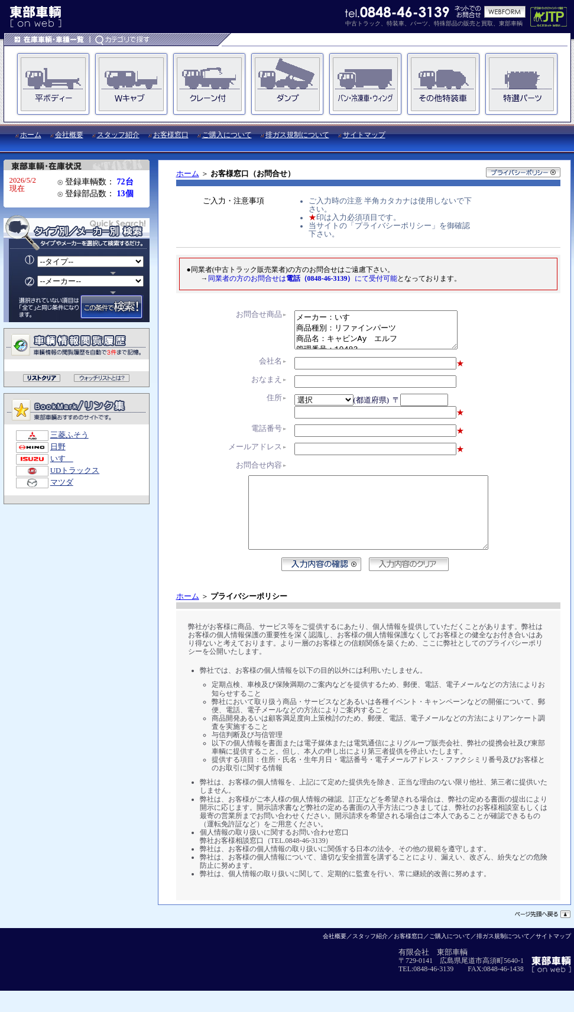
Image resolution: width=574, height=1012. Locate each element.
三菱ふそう (69, 435)
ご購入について (227, 135)
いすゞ (61, 459)
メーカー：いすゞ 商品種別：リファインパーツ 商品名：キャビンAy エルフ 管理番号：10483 (376, 333)
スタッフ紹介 (118, 135)
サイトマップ (364, 135)
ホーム (30, 135)
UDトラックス (74, 470)
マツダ (61, 482)
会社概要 (69, 135)
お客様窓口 (171, 135)
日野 (58, 447)
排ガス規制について (297, 135)
